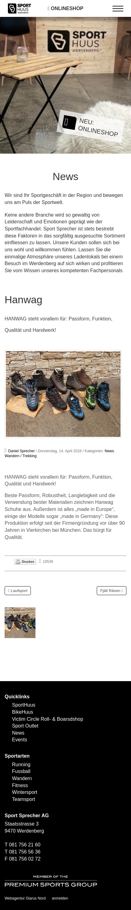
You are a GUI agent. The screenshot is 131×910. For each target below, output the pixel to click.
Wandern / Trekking (21, 456)
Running (21, 764)
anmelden (60, 898)
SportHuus (23, 705)
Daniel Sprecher (21, 451)
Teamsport (23, 799)
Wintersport (24, 792)
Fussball (21, 771)
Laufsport (19, 590)
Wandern (22, 778)
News (109, 451)
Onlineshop (65, 8)
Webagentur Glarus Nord (25, 898)
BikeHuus (22, 712)
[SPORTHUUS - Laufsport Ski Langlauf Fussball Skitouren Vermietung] (19, 8)
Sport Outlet (25, 725)
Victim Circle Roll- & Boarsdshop (47, 719)
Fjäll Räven (110, 590)
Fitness (20, 785)
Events (19, 739)
